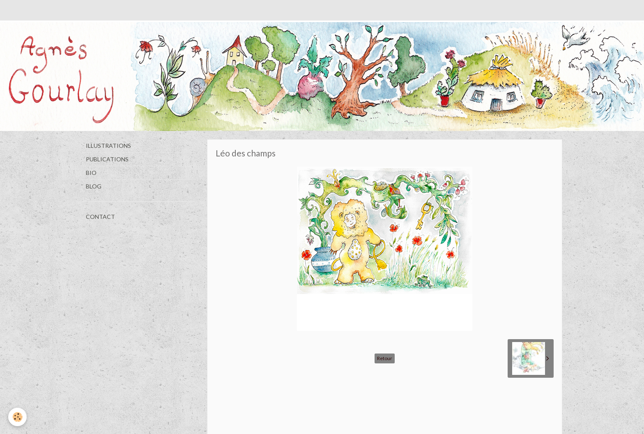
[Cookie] (17, 417)
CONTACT (100, 216)
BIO (91, 172)
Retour (384, 358)
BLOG (93, 186)
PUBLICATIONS (107, 159)
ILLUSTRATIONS (108, 145)
